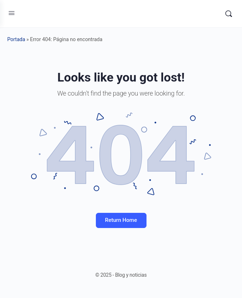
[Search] (228, 13)
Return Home (121, 220)
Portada (16, 39)
